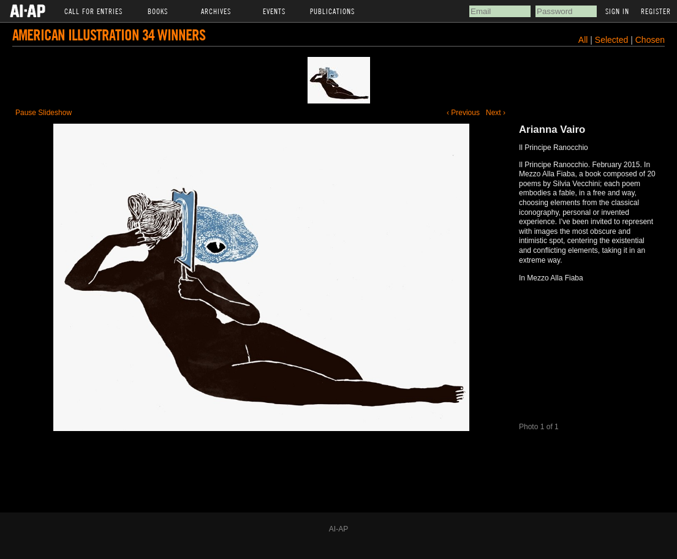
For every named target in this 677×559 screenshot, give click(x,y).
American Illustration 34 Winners (108, 34)
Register (656, 11)
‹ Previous (463, 112)
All (583, 40)
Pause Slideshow (43, 112)
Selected (612, 40)
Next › (495, 112)
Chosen (650, 40)
